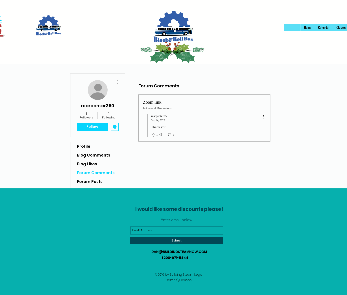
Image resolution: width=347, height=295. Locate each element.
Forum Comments (96, 172)
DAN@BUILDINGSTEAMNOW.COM (179, 251)
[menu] (263, 117)
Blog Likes (87, 164)
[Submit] (176, 240)
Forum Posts (90, 181)
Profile (83, 146)
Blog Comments (93, 155)
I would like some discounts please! (179, 209)
